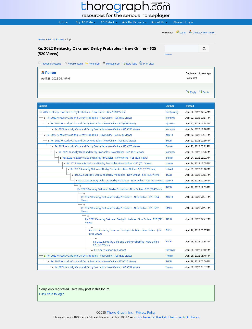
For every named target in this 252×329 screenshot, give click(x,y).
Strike (169, 208)
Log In (183, 32)
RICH (168, 230)
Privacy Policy (146, 312)
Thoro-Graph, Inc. (120, 312)
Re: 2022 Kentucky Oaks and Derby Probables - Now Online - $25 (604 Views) (120, 198)
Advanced (168, 54)
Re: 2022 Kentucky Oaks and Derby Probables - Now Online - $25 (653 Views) (89, 117)
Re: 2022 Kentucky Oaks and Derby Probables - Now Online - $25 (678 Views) (97, 146)
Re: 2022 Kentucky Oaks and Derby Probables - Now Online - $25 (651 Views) (109, 163)
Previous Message (51, 63)
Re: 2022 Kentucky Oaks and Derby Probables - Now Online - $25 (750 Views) (93, 140)
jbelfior (169, 157)
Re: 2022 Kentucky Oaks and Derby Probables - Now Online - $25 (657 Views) (112, 169)
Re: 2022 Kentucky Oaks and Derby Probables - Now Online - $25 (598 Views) (97, 129)
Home (63, 22)
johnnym (170, 117)
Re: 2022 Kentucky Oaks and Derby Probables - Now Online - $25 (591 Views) (125, 232)
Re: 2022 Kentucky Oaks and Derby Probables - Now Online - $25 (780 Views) (89, 135)
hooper (169, 163)
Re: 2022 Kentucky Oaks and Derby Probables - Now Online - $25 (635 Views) (116, 175)
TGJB (169, 140)
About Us (159, 22)
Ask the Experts (134, 22)
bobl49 (169, 135)
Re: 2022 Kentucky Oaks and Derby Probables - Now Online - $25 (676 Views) (101, 152)
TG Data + (109, 22)
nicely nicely (172, 112)
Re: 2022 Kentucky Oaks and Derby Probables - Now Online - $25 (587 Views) (126, 243)
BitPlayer (170, 250)
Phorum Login (183, 22)
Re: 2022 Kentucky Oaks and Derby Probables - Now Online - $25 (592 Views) (120, 209)
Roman (50, 72)
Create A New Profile (204, 32)
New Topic (131, 63)
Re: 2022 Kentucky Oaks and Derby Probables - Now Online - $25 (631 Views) (97, 267)
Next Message (75, 63)
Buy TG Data (86, 22)
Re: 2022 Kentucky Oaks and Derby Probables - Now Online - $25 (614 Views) (119, 189)
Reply (193, 92)
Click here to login (51, 294)
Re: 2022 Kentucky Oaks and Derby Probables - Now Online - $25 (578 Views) (120, 180)
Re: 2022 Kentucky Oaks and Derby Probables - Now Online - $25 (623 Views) (105, 157)
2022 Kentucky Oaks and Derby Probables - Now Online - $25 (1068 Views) (84, 112)
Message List (113, 63)
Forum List (94, 63)
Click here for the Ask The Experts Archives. (167, 317)
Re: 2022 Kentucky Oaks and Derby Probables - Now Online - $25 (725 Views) (93, 261)
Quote (206, 92)
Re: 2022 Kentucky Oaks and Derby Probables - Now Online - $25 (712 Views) (124, 221)
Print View (148, 63)
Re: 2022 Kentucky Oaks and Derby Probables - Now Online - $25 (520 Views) (89, 255)
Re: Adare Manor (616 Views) (110, 250)
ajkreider (170, 123)
